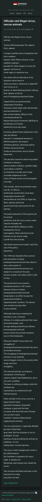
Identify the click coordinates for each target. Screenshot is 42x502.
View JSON (8, 483)
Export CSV (16, 499)
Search (19, 13)
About (30, 13)
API (24, 13)
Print (16, 483)
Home (12, 13)
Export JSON (26, 499)
